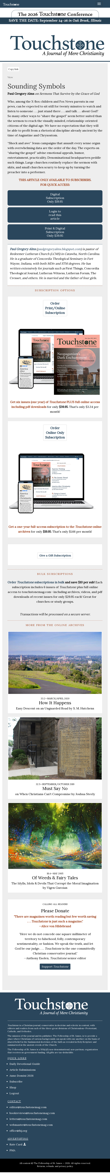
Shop (13, 1087)
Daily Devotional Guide (25, 1064)
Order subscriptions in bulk (36, 582)
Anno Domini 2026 (22, 1075)
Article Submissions (23, 1069)
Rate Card (16, 1144)
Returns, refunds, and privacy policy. (55, 1166)
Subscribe (16, 1081)
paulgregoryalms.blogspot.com (59, 249)
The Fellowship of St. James (48, 1163)
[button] (55, 308)
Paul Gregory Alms (23, 249)
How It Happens (55, 703)
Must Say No (55, 788)
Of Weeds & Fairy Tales (55, 878)
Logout (14, 1093)
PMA (12, 1150)
